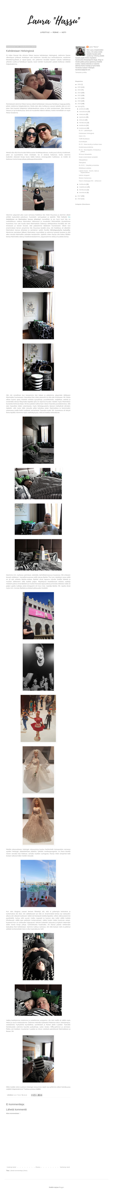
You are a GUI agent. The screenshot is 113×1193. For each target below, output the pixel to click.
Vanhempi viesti (65, 1167)
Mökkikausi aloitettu (85, 168)
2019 (79, 104)
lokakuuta (82, 114)
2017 (79, 196)
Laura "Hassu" (94, 47)
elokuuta (82, 120)
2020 (79, 101)
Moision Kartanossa (85, 178)
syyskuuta (82, 117)
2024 (79, 90)
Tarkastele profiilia (81, 72)
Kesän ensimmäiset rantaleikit (88, 157)
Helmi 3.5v (82, 136)
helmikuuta (82, 190)
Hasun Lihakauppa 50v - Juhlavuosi (90, 181)
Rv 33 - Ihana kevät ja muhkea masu (90, 144)
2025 (79, 87)
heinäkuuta (83, 122)
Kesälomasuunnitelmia (86, 147)
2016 (79, 199)
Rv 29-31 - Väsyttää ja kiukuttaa (89, 165)
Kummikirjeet (83, 141)
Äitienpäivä (82, 162)
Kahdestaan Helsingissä (86, 133)
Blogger (61, 1187)
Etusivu (38, 1167)
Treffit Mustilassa (84, 139)
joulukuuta (82, 109)
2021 (79, 98)
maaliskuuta (83, 187)
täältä (38, 1089)
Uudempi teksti (11, 1167)
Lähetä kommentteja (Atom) (18, 1170)
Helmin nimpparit (84, 175)
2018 (79, 106)
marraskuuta (83, 111)
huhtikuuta (82, 184)
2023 (79, 93)
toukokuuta (83, 128)
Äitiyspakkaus (83, 160)
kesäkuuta (82, 125)
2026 (79, 84)
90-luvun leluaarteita (85, 154)
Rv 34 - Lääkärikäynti (85, 130)
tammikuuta (83, 192)
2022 (79, 95)
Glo (69, 217)
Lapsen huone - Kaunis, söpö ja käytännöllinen (89, 171)
